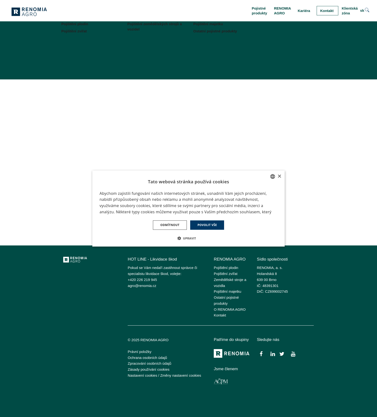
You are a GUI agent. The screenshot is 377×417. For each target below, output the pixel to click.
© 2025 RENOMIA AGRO (148, 340)
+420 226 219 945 (142, 280)
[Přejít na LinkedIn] (272, 353)
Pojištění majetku (227, 291)
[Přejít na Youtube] (293, 353)
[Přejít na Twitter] (281, 353)
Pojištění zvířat (225, 274)
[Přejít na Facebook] (261, 353)
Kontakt (220, 315)
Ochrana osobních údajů (147, 358)
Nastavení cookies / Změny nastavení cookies (164, 375)
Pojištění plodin (226, 268)
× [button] (279, 176)
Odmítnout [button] (170, 225)
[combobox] (272, 176)
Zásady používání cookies (148, 369)
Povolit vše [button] (207, 225)
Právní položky (139, 352)
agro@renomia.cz (142, 286)
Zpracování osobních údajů (149, 363)
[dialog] (188, 209)
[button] (188, 238)
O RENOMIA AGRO (230, 309)
